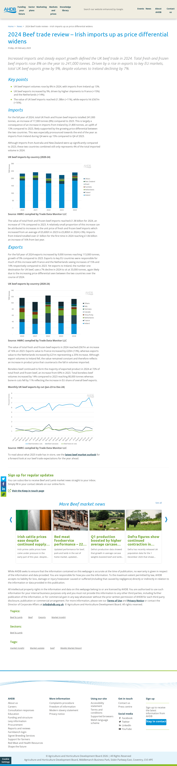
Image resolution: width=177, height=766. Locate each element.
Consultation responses (21, 710)
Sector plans (31, 9)
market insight (17, 648)
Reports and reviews (19, 728)
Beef (30, 617)
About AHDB (158, 10)
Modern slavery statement (63, 710)
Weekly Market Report (71, 648)
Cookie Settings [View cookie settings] (6, 760)
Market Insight (59, 617)
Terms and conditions (97, 711)
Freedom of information (62, 706)
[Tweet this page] (3, 478)
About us (13, 703)
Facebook (127, 718)
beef (52, 648)
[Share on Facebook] (3, 484)
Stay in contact (156, 721)
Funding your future (22, 10)
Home (11, 26)
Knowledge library (65, 9)
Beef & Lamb (16, 617)
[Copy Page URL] (3, 494)
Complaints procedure (61, 703)
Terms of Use (114, 600)
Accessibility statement (97, 704)
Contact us (171, 10)
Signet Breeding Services (21, 735)
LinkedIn (126, 725)
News (148, 8)
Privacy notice (57, 713)
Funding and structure (20, 717)
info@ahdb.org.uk (53, 604)
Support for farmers (19, 739)
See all (159, 502)
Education (13, 713)
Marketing (41, 7)
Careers (12, 706)
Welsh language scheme (99, 721)
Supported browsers (102, 716)
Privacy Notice (135, 600)
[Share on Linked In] (3, 489)
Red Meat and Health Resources (25, 743)
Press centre (125, 706)
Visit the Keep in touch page (26, 490)
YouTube (127, 729)
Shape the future (17, 746)
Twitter (126, 721)
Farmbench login (17, 732)
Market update (37, 648)
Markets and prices (53, 10)
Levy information (17, 721)
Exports (42, 617)
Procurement (15, 724)
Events (140, 8)
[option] (33, 534)
